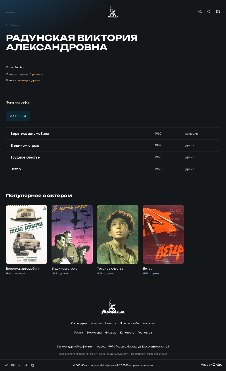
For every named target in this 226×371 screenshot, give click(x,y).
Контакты (149, 323)
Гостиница (145, 332)
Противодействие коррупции (149, 353)
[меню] (10, 11)
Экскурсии (94, 332)
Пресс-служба (129, 323)
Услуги (78, 332)
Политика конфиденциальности (109, 353)
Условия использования (73, 353)
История (96, 323)
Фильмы (111, 332)
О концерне (79, 323)
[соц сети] (6, 365)
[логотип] (113, 12)
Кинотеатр (127, 332)
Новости (110, 323)
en (218, 12)
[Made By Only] (211, 365)
